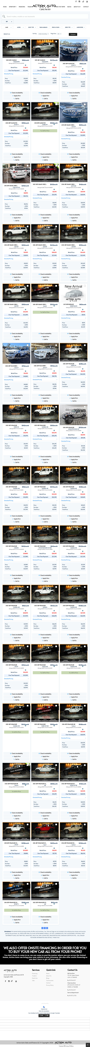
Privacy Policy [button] (45, 1003)
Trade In (30, 7)
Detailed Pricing (16, 74)
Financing (22, 7)
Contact (86, 7)
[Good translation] (41, 1015)
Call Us (16, 98)
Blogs (69, 7)
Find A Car (35, 978)
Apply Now (16, 96)
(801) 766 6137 (45, 9)
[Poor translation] (47, 1015)
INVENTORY (12, 7)
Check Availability (16, 93)
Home (5, 7)
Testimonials (49, 980)
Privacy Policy (49, 985)
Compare (73, 34)
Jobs (33, 980)
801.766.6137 (72, 980)
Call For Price (45, 131)
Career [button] (61, 1046)
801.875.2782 (72, 995)
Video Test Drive (60, 7)
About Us (77, 7)
